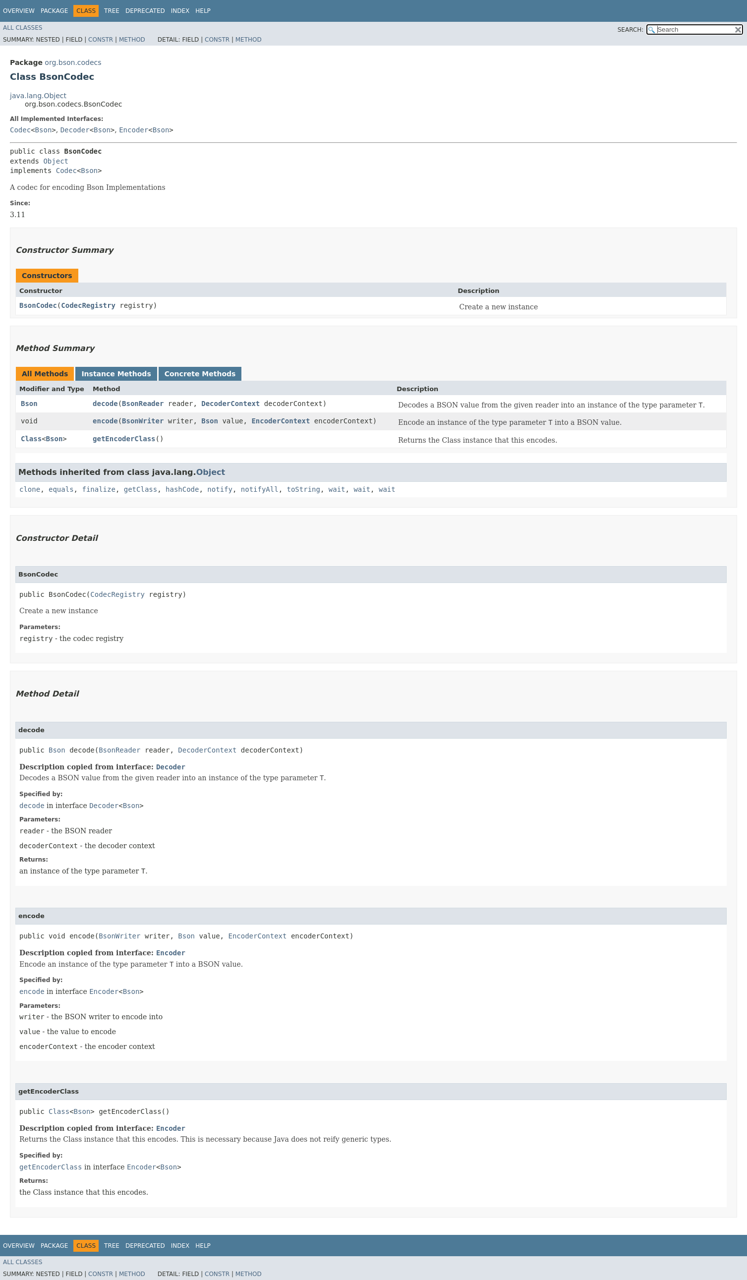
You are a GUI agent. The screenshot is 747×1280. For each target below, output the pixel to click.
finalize (98, 489)
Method (132, 39)
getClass (140, 489)
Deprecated (145, 10)
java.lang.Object (38, 96)
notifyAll (260, 489)
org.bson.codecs (73, 62)
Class (31, 439)
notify (219, 489)
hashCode (182, 489)
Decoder (75, 130)
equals (61, 489)
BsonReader (143, 403)
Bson (43, 130)
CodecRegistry (88, 305)
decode (105, 403)
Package (54, 10)
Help (203, 10)
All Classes (22, 27)
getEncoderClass (124, 439)
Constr (100, 39)
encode (105, 421)
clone (29, 489)
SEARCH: (631, 29)
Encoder (133, 130)
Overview (19, 10)
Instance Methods (116, 374)
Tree (111, 10)
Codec (20, 130)
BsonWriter (143, 421)
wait (337, 489)
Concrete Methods (200, 374)
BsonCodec (38, 305)
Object (55, 161)
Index (180, 10)
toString (303, 489)
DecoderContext (230, 403)
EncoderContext (280, 421)
